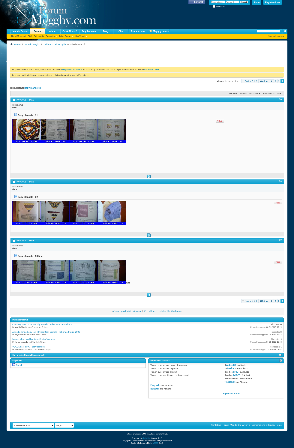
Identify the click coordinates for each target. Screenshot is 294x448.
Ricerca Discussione (271, 93)
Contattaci (216, 424)
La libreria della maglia (55, 44)
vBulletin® (146, 438)
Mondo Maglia (32, 44)
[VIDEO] (237, 375)
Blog (105, 31)
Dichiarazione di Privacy (263, 424)
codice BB (231, 365)
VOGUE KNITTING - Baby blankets (28, 346)
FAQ (30, 36)
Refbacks (154, 388)
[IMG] (236, 371)
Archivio (246, 424)
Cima (279, 424)
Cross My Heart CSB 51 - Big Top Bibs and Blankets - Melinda (42, 324)
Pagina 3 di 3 (251, 81)
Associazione (138, 31)
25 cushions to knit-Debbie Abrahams (162, 311)
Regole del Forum (231, 393)
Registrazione (272, 2)
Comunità (50, 36)
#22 (280, 181)
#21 (280, 99)
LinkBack (231, 93)
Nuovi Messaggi (18, 36)
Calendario (39, 36)
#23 (280, 240)
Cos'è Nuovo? (69, 31)
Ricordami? (219, 7)
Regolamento (89, 31)
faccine (230, 368)
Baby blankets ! (32, 87)
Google (19, 365)
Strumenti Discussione (249, 93)
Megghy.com (157, 31)
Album (52, 31)
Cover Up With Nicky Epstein (127, 311)
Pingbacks (155, 385)
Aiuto (257, 2)
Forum (37, 31)
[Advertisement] (78, 55)
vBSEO (155, 443)
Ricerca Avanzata (276, 36)
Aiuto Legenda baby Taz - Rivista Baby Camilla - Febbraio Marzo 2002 (46, 331)
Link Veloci (80, 36)
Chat (121, 31)
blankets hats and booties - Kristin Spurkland (34, 339)
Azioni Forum (65, 36)
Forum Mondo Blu (232, 424)
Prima (263, 81)
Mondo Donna (20, 31)
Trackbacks (229, 381)
